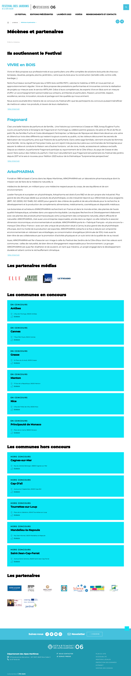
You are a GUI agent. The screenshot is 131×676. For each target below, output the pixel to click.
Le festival (15, 22)
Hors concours (21, 457)
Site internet (14, 109)
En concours (19, 305)
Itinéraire (17, 316)
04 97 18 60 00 (15, 659)
